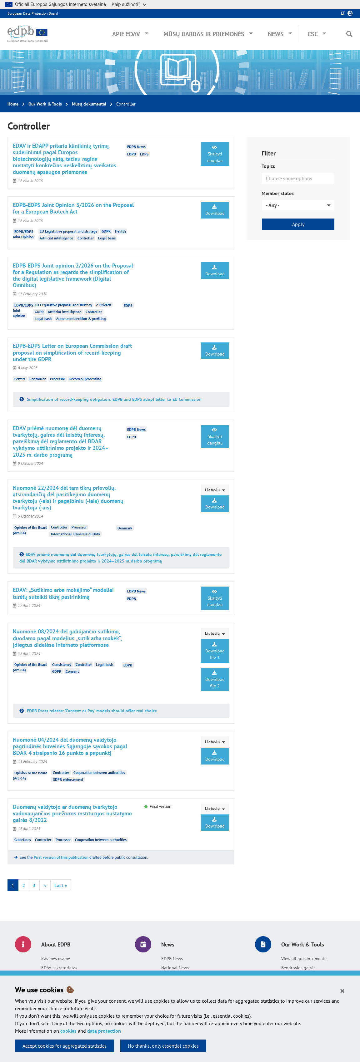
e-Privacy (103, 304)
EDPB (131, 154)
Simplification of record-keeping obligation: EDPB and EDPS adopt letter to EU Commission (114, 399)
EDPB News (172, 958)
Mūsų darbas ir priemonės (203, 34)
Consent (72, 671)
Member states (278, 193)
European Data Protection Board (33, 13)
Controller (86, 238)
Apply (298, 224)
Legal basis (107, 238)
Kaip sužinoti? (129, 4)
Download (215, 210)
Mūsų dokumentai (89, 104)
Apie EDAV (126, 34)
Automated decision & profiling (81, 318)
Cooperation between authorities (99, 772)
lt (343, 13)
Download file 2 (215, 680)
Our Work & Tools (45, 104)
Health (120, 231)
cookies (68, 1031)
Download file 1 (215, 651)
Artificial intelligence (56, 238)
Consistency (61, 664)
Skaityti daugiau (215, 154)
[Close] (342, 991)
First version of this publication (61, 857)
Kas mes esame (55, 958)
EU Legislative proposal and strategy (68, 231)
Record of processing (85, 378)
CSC (313, 34)
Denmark (125, 527)
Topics (268, 166)
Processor (57, 378)
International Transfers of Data (75, 534)
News (276, 34)
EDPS (144, 154)
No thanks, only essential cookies (163, 1046)
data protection (104, 1031)
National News (175, 968)
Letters (19, 378)
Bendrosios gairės (298, 968)
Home (13, 104)
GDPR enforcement (68, 779)
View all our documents (303, 958)
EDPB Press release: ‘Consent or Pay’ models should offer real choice (91, 711)
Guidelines (22, 839)
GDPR (106, 231)
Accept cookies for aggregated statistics (64, 1046)
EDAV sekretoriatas (59, 968)
